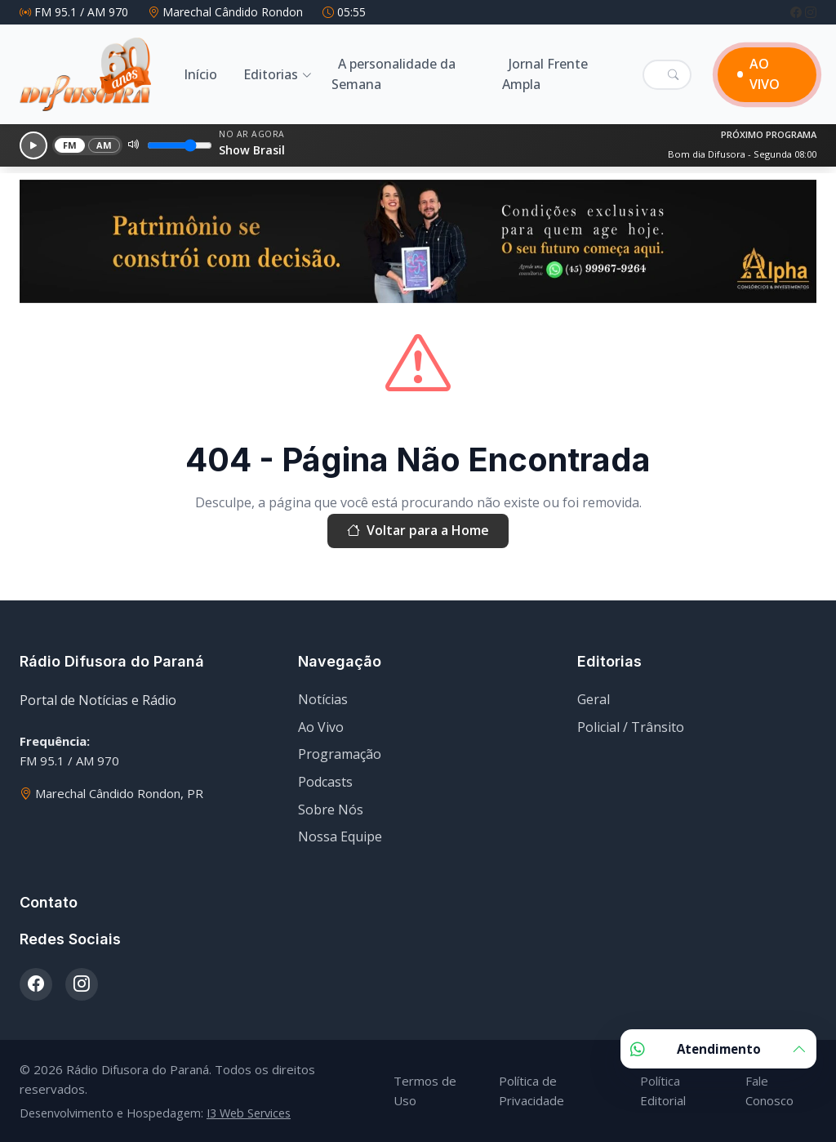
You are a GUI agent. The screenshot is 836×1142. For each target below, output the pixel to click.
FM (70, 145)
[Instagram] (810, 12)
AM (104, 145)
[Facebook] (797, 12)
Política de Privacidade (531, 1091)
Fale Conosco (769, 1091)
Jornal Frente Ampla (545, 74)
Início (200, 74)
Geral (593, 699)
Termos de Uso (425, 1091)
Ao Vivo (321, 727)
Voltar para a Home (418, 531)
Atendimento (718, 1049)
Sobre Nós (330, 810)
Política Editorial (663, 1091)
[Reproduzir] (33, 145)
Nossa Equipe (340, 836)
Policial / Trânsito (630, 727)
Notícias (323, 699)
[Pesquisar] (673, 74)
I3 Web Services (249, 1113)
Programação (339, 754)
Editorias (270, 74)
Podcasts (325, 782)
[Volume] (179, 145)
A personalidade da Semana (393, 74)
